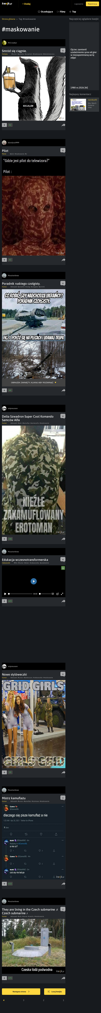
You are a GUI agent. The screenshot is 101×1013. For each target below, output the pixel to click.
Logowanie (78, 4)
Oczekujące (47, 11)
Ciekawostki (6, 563)
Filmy (62, 11)
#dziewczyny (28, 678)
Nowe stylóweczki (14, 674)
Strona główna (8, 19)
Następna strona (21, 992)
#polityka (21, 54)
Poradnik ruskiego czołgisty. (21, 283)
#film (15, 563)
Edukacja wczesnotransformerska (25, 559)
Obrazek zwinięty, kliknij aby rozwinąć (32, 382)
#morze (24, 916)
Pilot (5, 150)
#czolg (27, 287)
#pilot (12, 154)
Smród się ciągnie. (14, 51)
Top (74, 11)
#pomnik (42, 287)
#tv (26, 154)
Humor (4, 287)
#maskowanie (37, 54)
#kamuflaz (26, 423)
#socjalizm (28, 54)
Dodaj (27, 3)
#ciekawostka (34, 563)
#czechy (31, 916)
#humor (14, 54)
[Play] (5, 594)
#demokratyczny (48, 54)
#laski (20, 423)
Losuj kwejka (55, 992)
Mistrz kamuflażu (14, 798)
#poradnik (21, 287)
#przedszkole (44, 563)
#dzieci (26, 563)
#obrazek (14, 287)
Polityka (5, 54)
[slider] (20, 594)
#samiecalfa (34, 423)
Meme (4, 154)
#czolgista (34, 287)
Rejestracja (92, 4)
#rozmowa (35, 801)
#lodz (20, 916)
